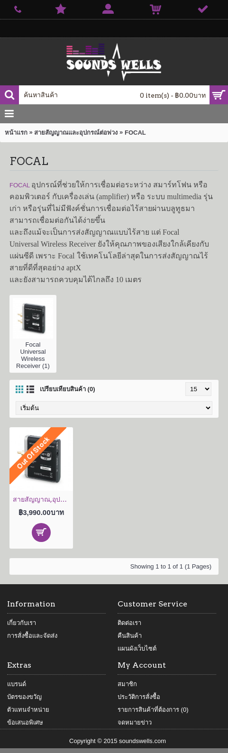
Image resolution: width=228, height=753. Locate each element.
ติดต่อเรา (129, 622)
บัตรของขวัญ (24, 696)
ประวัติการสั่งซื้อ (139, 696)
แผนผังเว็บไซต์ (137, 648)
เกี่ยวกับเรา (21, 622)
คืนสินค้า (130, 635)
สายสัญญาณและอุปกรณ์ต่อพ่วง (76, 132)
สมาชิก (127, 684)
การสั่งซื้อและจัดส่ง (32, 635)
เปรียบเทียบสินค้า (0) (67, 389)
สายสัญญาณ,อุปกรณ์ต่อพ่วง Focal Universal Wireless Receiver (43, 499)
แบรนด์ (16, 684)
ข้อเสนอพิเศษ (25, 722)
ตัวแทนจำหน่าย (28, 709)
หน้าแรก (16, 132)
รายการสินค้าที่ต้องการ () (153, 709)
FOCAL (135, 132)
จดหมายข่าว (135, 722)
